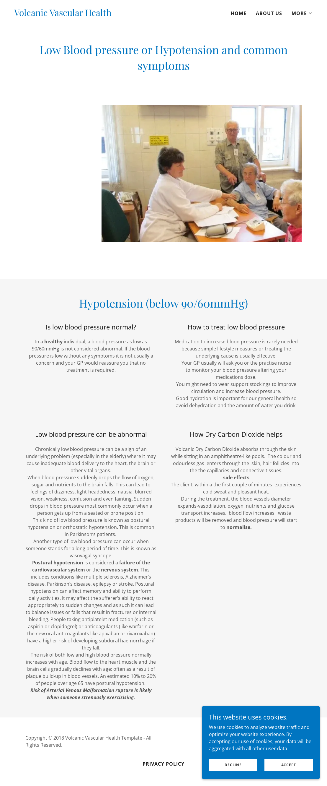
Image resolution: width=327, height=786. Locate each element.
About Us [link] (269, 13)
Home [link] (238, 13)
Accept (288, 764)
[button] (302, 13)
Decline (233, 764)
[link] (63, 14)
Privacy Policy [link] (163, 764)
